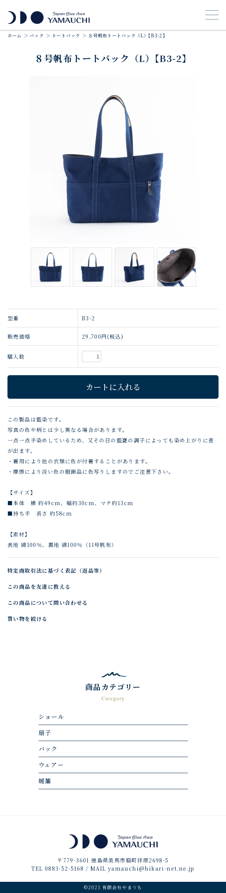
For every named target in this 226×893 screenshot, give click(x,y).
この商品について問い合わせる (47, 602)
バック (37, 35)
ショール (51, 716)
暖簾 (45, 781)
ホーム (14, 35)
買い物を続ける (27, 618)
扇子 (45, 732)
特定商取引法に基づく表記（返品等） (56, 570)
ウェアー (51, 764)
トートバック (66, 35)
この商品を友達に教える (39, 586)
